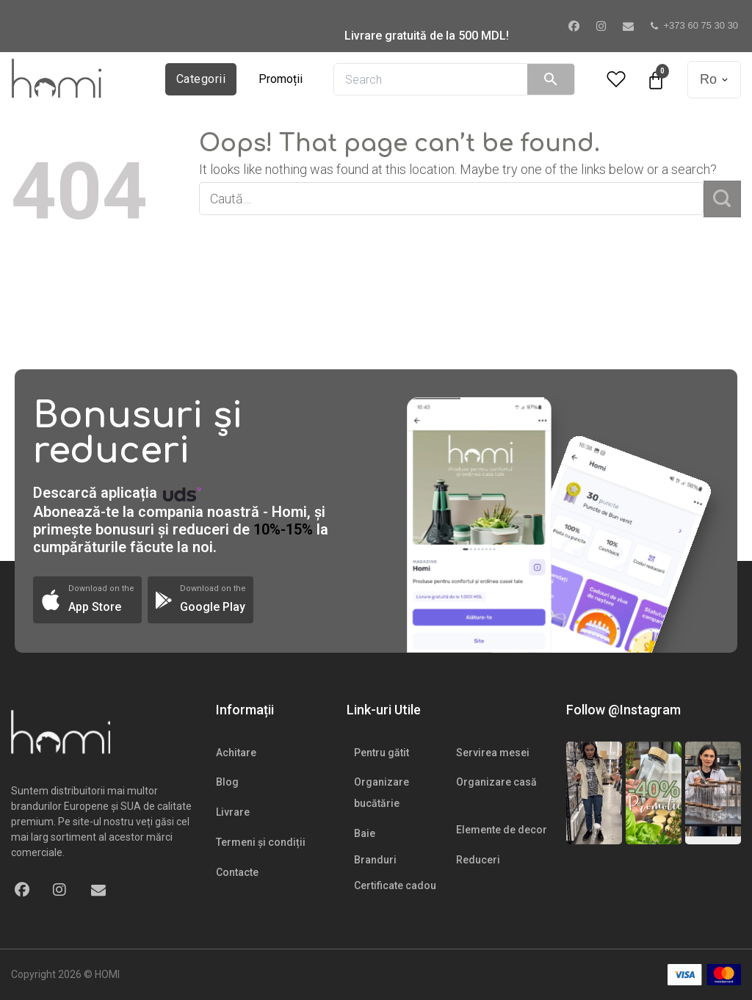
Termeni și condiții (261, 842)
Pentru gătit (381, 752)
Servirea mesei (492, 752)
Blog (227, 782)
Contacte (237, 872)
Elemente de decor (501, 830)
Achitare (236, 752)
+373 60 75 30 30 (695, 25)
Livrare (233, 812)
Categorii (200, 79)
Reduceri (478, 860)
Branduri (375, 860)
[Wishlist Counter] (616, 79)
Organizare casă (496, 782)
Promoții (280, 79)
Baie (364, 833)
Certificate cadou (395, 885)
